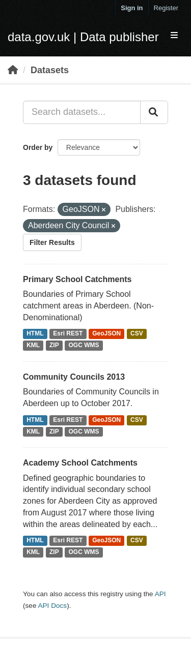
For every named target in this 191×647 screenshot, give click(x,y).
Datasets (50, 70)
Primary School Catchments (77, 279)
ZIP (54, 345)
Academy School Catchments (80, 462)
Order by (37, 147)
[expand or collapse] (174, 36)
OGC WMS (84, 345)
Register (166, 8)
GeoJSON (106, 333)
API (160, 594)
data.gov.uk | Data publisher (83, 37)
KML (33, 345)
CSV (136, 333)
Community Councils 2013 (74, 377)
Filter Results (52, 242)
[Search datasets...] (82, 112)
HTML (34, 333)
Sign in (132, 8)
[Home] (13, 70)
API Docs (52, 605)
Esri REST (68, 333)
